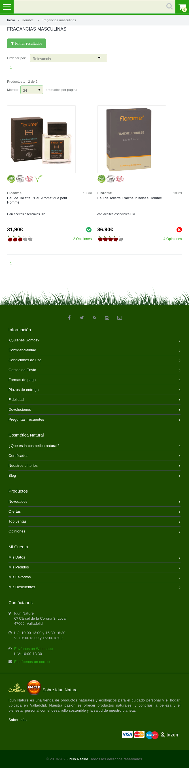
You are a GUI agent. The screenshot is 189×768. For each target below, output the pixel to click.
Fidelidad (94, 400)
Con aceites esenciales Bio (26, 214)
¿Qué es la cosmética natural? (94, 446)
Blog (94, 476)
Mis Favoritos (94, 577)
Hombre (28, 20)
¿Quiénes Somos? (94, 340)
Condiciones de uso (94, 360)
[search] (94, 7)
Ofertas (94, 512)
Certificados (94, 456)
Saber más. (18, 720)
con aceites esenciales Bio (116, 214)
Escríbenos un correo (32, 662)
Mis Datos (94, 558)
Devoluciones (94, 410)
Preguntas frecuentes (94, 420)
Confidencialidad (94, 350)
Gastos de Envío (94, 370)
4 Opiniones (172, 239)
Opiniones (94, 531)
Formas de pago (94, 380)
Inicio (13, 20)
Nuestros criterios (94, 466)
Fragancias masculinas (59, 20)
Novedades (94, 502)
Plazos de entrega (94, 390)
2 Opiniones (82, 239)
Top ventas (94, 522)
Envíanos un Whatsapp (33, 649)
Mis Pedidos (94, 567)
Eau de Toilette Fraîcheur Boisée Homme (129, 198)
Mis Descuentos (94, 587)
